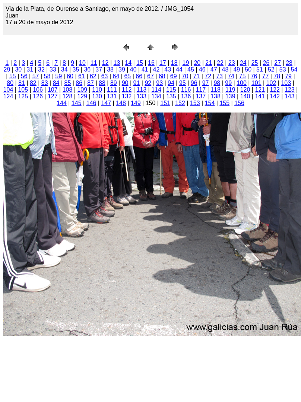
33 (53, 69)
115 (171, 89)
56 (24, 76)
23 (231, 63)
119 (230, 89)
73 (219, 76)
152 (180, 103)
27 (277, 63)
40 (133, 69)
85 (67, 83)
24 (243, 63)
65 (127, 76)
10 (82, 63)
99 (228, 83)
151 (165, 103)
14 (128, 63)
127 (53, 96)
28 (289, 63)
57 (35, 76)
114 (156, 89)
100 (242, 83)
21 (208, 63)
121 (260, 89)
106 (38, 89)
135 (171, 96)
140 (245, 96)
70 (185, 76)
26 (266, 63)
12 (105, 63)
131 (112, 96)
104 (8, 89)
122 (275, 89)
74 (231, 76)
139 (230, 96)
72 (208, 76)
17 (162, 63)
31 (29, 69)
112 (127, 89)
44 (179, 69)
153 (195, 103)
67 (150, 76)
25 (254, 63)
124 (8, 96)
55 (12, 76)
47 (213, 69)
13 (117, 63)
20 (197, 63)
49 (236, 69)
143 (290, 96)
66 (139, 76)
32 (41, 69)
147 (106, 103)
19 (186, 63)
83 (44, 83)
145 (77, 103)
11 (94, 63)
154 (210, 103)
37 (98, 69)
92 (148, 83)
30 (18, 69)
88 (102, 83)
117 (201, 89)
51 (259, 69)
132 (127, 96)
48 (225, 69)
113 (141, 89)
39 (121, 69)
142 (275, 96)
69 (173, 76)
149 (136, 103)
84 (56, 83)
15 (139, 63)
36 (87, 69)
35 (76, 69)
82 (33, 83)
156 (239, 103)
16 (151, 63)
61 (81, 76)
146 (91, 103)
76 (254, 76)
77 (265, 76)
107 (53, 89)
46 (202, 69)
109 (82, 89)
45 (190, 69)
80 (10, 83)
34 (64, 69)
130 (97, 96)
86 (79, 83)
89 (113, 83)
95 (182, 83)
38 (110, 69)
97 (205, 83)
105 (23, 89)
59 (58, 76)
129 (82, 96)
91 (136, 83)
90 (125, 83)
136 (186, 96)
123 (290, 89)
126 (38, 96)
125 (23, 96)
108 (68, 89)
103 (286, 83)
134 (156, 96)
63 (104, 76)
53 (282, 69)
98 (216, 83)
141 (260, 96)
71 (196, 76)
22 (220, 63)
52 (271, 69)
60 (70, 76)
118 (215, 89)
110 (97, 89)
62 (93, 76)
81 (21, 83)
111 (112, 89)
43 (167, 69)
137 (201, 96)
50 (248, 69)
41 (145, 69)
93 (159, 83)
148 (121, 103)
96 (194, 83)
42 (156, 69)
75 (242, 76)
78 (276, 76)
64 (116, 76)
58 (47, 76)
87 (90, 83)
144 (62, 103)
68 (162, 76)
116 (186, 89)
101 (256, 83)
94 (171, 83)
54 (294, 69)
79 (288, 76)
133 (141, 96)
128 (68, 96)
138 (215, 96)
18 (174, 63)
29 (7, 69)
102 (271, 83)
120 (245, 89)
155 (224, 103)
